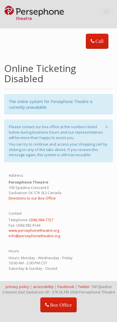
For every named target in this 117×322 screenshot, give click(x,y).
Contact (15, 213)
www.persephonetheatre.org (34, 230)
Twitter (84, 286)
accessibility (43, 286)
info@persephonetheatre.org (34, 235)
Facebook (65, 286)
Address (16, 175)
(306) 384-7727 (41, 219)
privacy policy (17, 286)
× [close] (106, 127)
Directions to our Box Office (32, 198)
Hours (14, 250)
